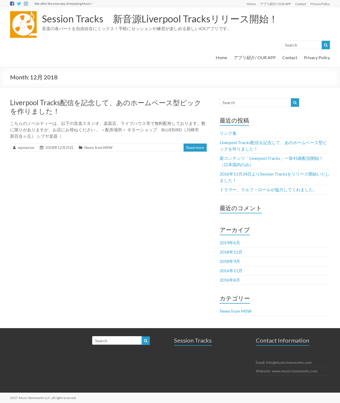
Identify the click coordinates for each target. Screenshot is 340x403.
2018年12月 (231, 251)
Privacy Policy (320, 4)
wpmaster (26, 147)
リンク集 (228, 133)
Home (251, 4)
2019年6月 (230, 242)
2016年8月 (230, 279)
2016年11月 (231, 270)
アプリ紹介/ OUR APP (275, 4)
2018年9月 (230, 261)
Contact (300, 4)
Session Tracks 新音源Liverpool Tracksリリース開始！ (160, 19)
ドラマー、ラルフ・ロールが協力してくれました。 (268, 189)
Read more (195, 147)
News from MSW (98, 147)
